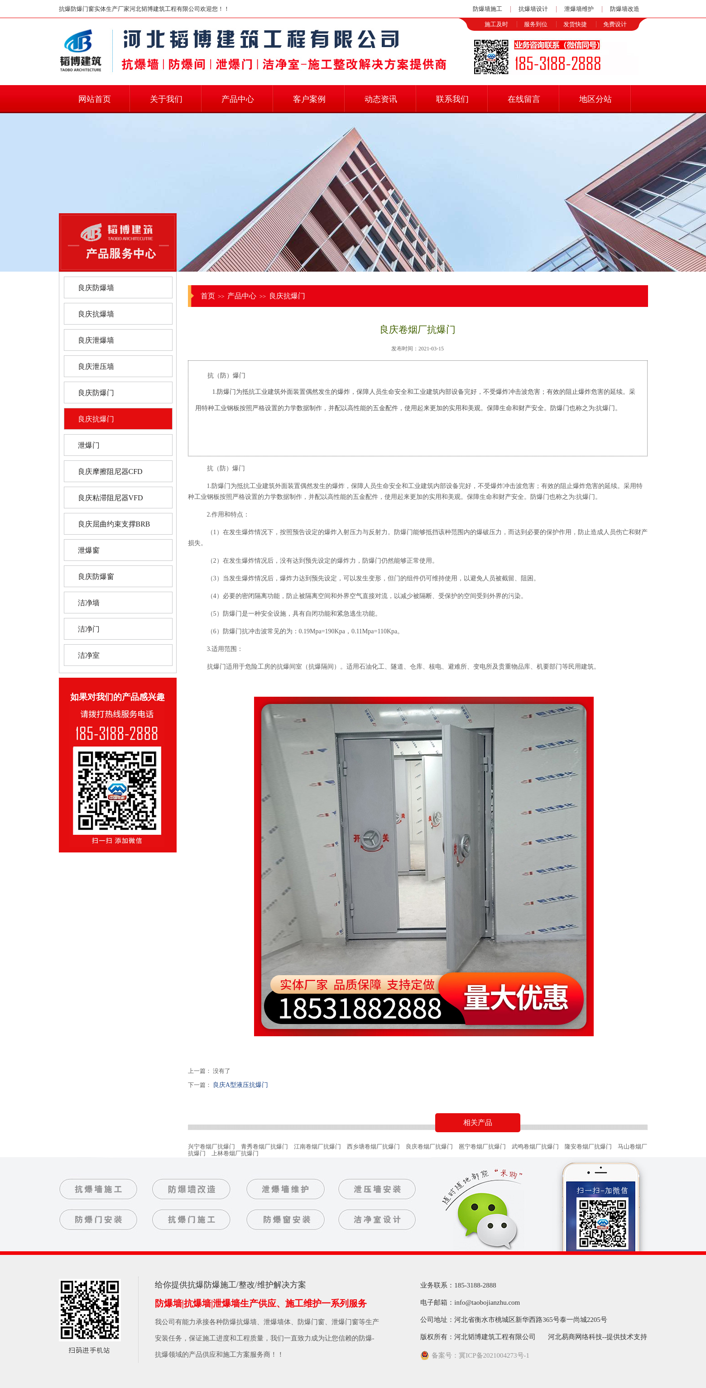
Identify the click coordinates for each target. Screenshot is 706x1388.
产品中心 (237, 99)
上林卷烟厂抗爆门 (235, 1153)
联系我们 (452, 99)
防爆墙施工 (487, 8)
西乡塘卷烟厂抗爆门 (373, 1146)
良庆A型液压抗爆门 (240, 1085)
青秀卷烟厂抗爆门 (264, 1146)
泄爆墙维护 (579, 8)
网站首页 (94, 99)
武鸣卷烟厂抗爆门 (535, 1146)
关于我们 (166, 99)
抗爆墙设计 (533, 8)
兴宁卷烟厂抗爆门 (211, 1146)
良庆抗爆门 (287, 296)
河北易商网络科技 (575, 1336)
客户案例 (309, 99)
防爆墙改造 (624, 8)
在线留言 (524, 99)
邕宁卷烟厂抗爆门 (482, 1146)
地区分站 (595, 99)
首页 (208, 296)
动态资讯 (381, 99)
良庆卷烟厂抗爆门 (429, 1146)
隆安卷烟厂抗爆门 (588, 1146)
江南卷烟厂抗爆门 (317, 1146)
